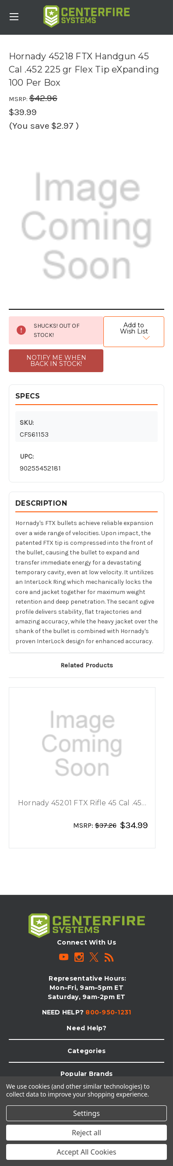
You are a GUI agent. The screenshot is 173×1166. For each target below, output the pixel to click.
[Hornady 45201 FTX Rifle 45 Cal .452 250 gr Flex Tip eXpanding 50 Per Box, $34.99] (82, 744)
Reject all (86, 1132)
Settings (86, 1113)
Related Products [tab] (86, 665)
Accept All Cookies (87, 1152)
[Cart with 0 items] (168, 11)
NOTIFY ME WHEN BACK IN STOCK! (56, 361)
